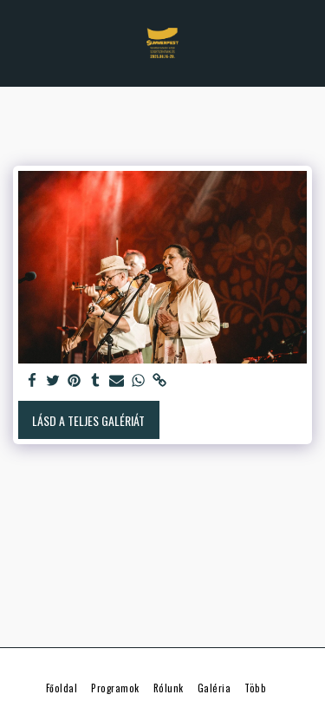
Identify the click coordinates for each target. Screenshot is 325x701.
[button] (19, 42)
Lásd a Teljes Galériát (88, 420)
